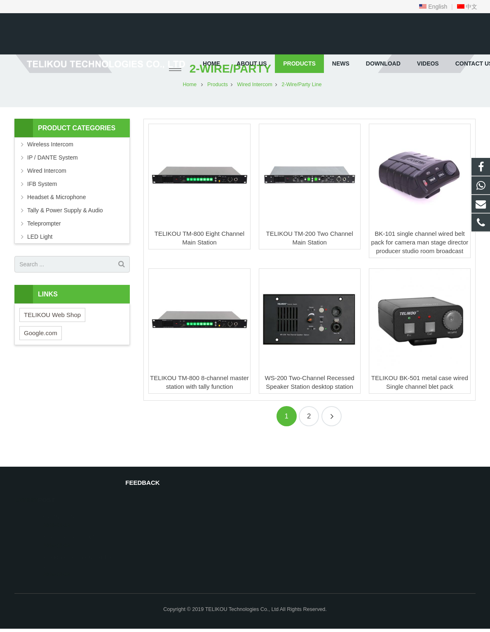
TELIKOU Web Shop (52, 339)
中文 (467, 6)
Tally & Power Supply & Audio (65, 235)
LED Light (39, 261)
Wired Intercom (46, 196)
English (433, 6)
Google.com (40, 357)
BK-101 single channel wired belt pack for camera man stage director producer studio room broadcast (419, 267)
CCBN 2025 (58, 508)
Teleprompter (44, 248)
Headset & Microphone (56, 222)
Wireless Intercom (50, 169)
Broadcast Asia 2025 (69, 529)
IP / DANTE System (52, 182)
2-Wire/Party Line (245, 93)
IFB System (42, 209)
